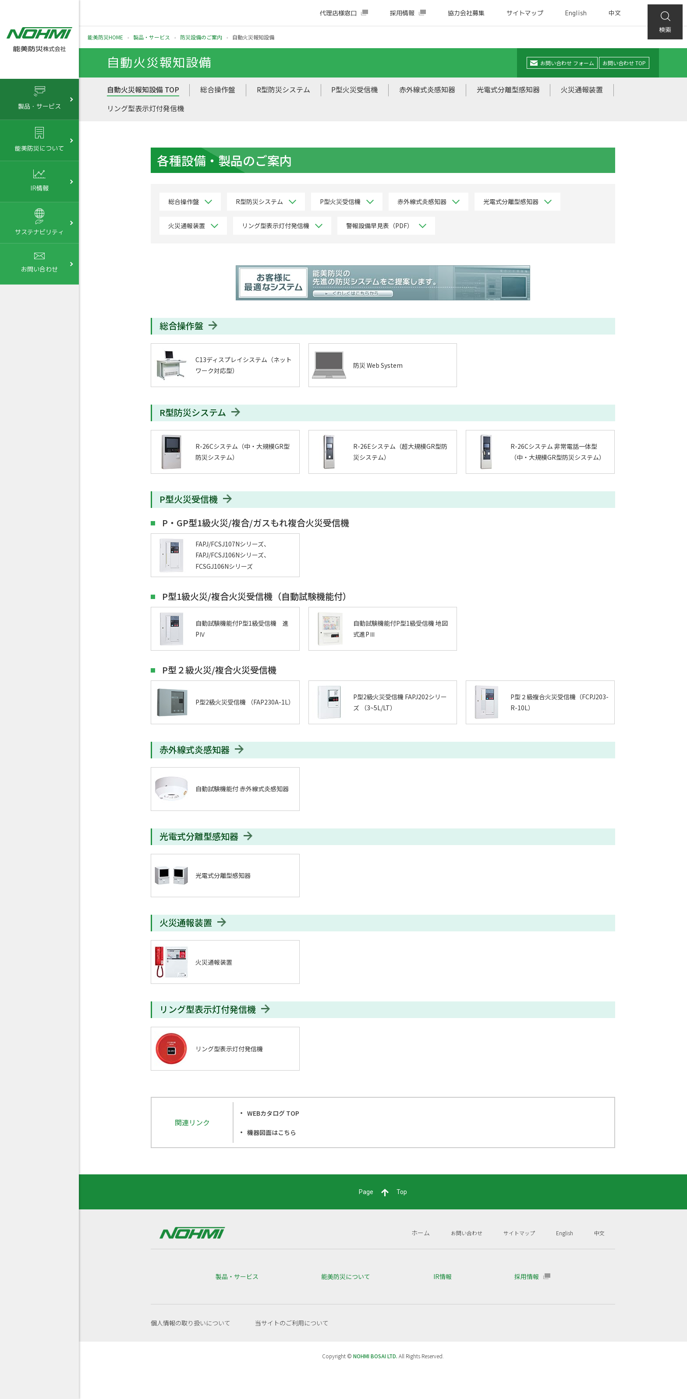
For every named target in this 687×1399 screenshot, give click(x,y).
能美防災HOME (105, 37)
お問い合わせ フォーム (545, 63)
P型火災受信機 (354, 91)
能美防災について (345, 1304)
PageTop (383, 1221)
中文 (615, 13)
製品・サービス (151, 37)
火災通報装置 (582, 91)
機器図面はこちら (275, 1160)
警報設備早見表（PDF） (379, 227)
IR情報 (442, 1304)
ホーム (406, 1261)
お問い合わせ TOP (619, 63)
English (576, 13)
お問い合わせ (454, 1261)
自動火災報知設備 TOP (143, 91)
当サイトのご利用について (292, 1351)
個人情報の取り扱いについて (190, 1351)
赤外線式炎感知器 (427, 91)
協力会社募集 (466, 13)
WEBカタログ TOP (277, 1141)
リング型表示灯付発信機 (145, 109)
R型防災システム (283, 91)
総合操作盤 (217, 91)
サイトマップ (524, 13)
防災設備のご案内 (201, 37)
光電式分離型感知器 (508, 91)
